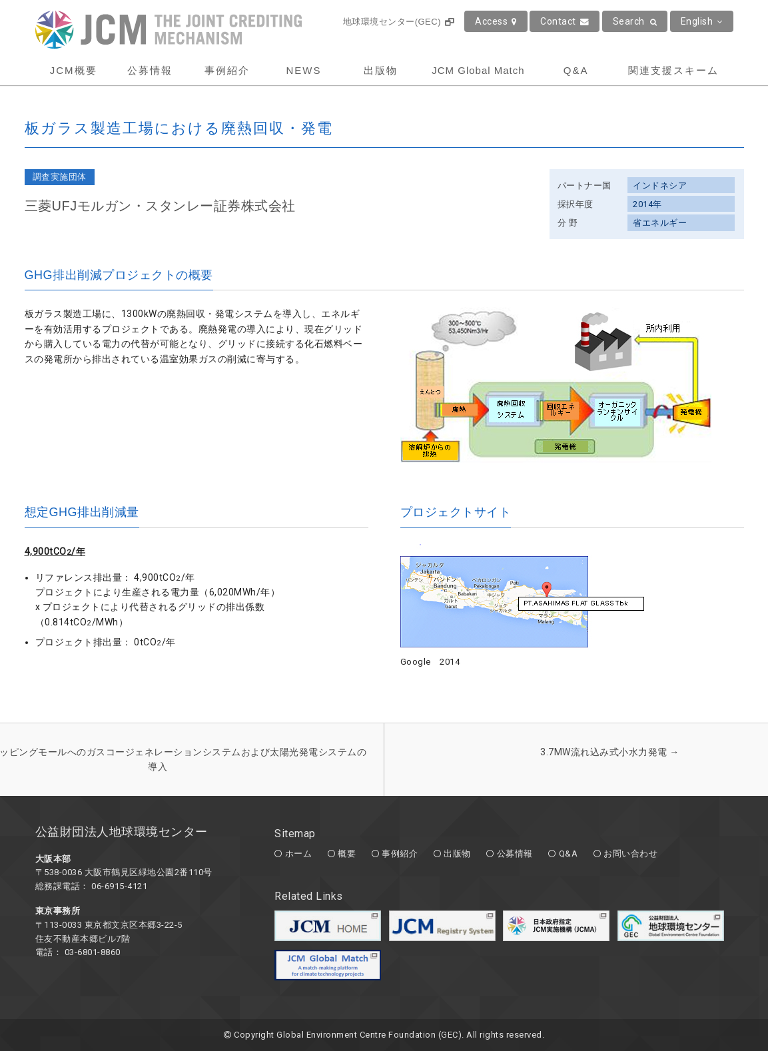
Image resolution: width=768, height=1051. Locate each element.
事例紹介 (227, 70)
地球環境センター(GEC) (398, 22)
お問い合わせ (630, 854)
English (702, 21)
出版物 (381, 70)
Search (635, 21)
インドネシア (660, 185)
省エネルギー (660, 223)
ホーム (298, 854)
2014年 (647, 204)
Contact (564, 21)
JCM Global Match (478, 70)
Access (496, 21)
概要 (347, 854)
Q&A (576, 70)
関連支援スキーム (673, 70)
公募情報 (150, 70)
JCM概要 (73, 70)
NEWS (303, 70)
